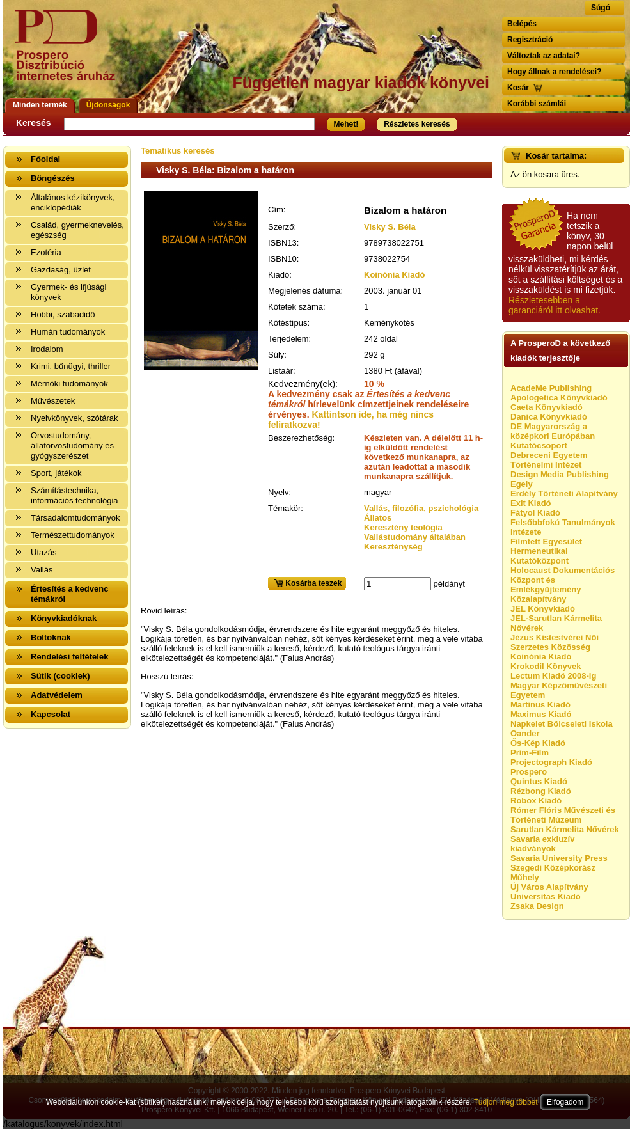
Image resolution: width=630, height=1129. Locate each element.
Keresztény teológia (403, 527)
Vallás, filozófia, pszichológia (421, 508)
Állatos (377, 518)
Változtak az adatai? (543, 55)
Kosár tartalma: (556, 156)
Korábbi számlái (536, 103)
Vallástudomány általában (415, 537)
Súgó (600, 7)
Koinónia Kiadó (394, 275)
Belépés (522, 23)
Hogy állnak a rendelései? (554, 71)
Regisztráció (530, 39)
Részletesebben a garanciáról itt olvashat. (554, 305)
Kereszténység (393, 546)
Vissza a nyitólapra (69, 53)
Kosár (518, 87)
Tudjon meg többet (506, 1102)
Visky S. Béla (390, 227)
